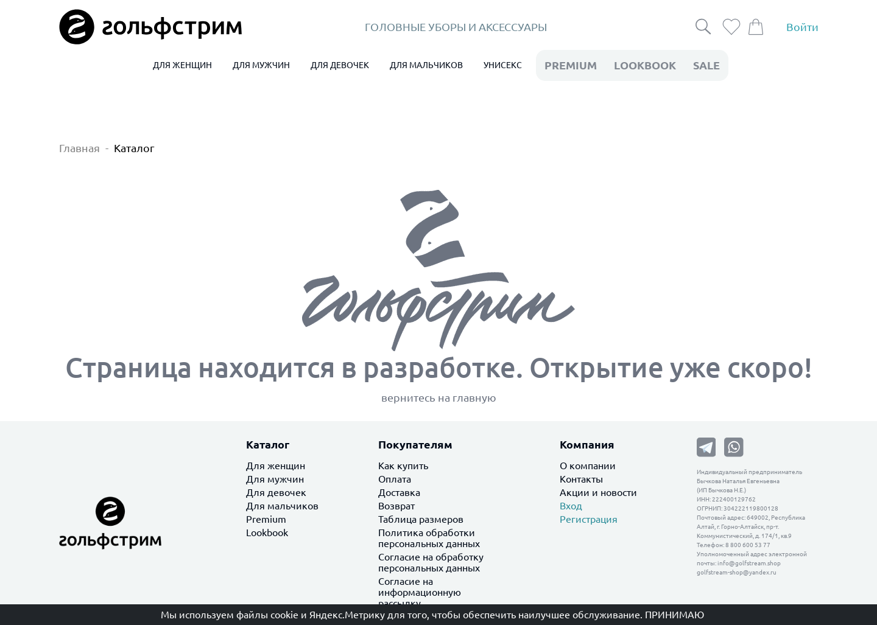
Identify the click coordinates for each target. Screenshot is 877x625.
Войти (802, 27)
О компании (588, 465)
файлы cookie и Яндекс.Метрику (310, 614)
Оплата (394, 478)
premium (570, 65)
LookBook (645, 65)
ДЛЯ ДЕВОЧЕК (340, 65)
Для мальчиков (282, 505)
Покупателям (415, 444)
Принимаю (674, 614)
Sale (706, 65)
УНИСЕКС (503, 65)
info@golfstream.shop (749, 563)
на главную (467, 397)
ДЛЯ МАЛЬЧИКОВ (426, 65)
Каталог (134, 148)
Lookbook (267, 532)
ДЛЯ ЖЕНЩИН (182, 65)
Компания (587, 444)
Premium (266, 519)
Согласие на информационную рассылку (419, 592)
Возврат (396, 505)
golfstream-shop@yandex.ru (737, 572)
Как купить (403, 465)
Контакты (581, 478)
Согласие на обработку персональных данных (431, 562)
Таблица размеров (420, 519)
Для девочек (276, 492)
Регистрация (589, 519)
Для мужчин (275, 478)
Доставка (399, 492)
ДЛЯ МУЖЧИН (261, 65)
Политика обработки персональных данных (429, 538)
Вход (571, 505)
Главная (79, 148)
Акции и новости (598, 492)
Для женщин (275, 465)
